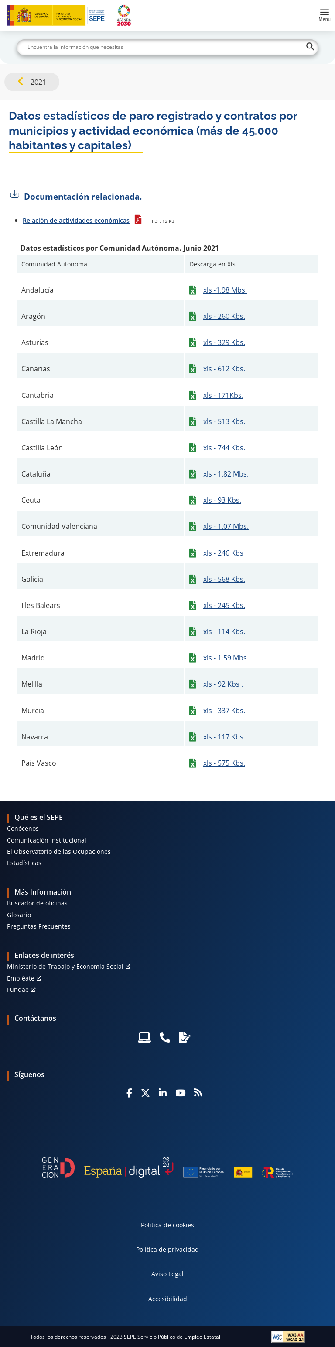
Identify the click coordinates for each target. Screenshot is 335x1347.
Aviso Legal (167, 1274)
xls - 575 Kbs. (224, 763)
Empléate (20, 978)
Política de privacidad (167, 1249)
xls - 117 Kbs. (224, 737)
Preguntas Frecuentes (39, 926)
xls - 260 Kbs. (224, 316)
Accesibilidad (167, 1299)
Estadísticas (24, 863)
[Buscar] (167, 47)
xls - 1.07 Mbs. (226, 526)
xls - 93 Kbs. (222, 500)
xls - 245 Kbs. (224, 605)
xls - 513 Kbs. (224, 421)
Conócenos (23, 828)
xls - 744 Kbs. (224, 447)
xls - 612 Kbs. (224, 368)
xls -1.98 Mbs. (225, 290)
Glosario (19, 915)
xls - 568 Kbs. (224, 579)
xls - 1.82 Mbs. (226, 474)
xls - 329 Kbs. (224, 342)
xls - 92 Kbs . (223, 684)
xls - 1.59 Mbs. (226, 658)
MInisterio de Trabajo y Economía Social (65, 966)
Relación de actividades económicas (76, 220)
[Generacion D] (167, 1167)
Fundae (18, 989)
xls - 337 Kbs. (224, 710)
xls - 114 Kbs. (224, 631)
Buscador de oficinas (37, 903)
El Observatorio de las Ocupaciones (59, 851)
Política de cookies (167, 1225)
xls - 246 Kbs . (225, 553)
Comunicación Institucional (46, 840)
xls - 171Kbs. (223, 395)
